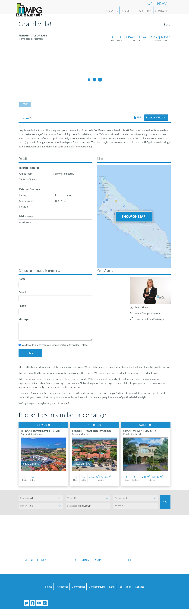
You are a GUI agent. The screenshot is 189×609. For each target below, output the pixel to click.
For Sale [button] (111, 11)
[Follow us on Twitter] (26, 603)
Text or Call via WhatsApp (147, 319)
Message (24, 319)
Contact (161, 11)
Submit (30, 353)
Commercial (78, 586)
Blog (148, 11)
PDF (137, 117)
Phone (22, 305)
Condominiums (97, 586)
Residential (62, 586)
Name (22, 278)
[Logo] (29, 8)
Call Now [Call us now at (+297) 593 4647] (157, 3)
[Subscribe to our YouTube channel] (39, 603)
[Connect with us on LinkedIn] (45, 603)
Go (165, 501)
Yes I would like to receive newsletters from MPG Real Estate (53, 344)
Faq (120, 586)
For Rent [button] (128, 11)
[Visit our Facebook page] (32, 603)
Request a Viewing (156, 117)
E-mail (22, 292)
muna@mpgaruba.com (145, 313)
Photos (26, 118)
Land (112, 586)
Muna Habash (140, 307)
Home (48, 586)
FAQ (140, 11)
